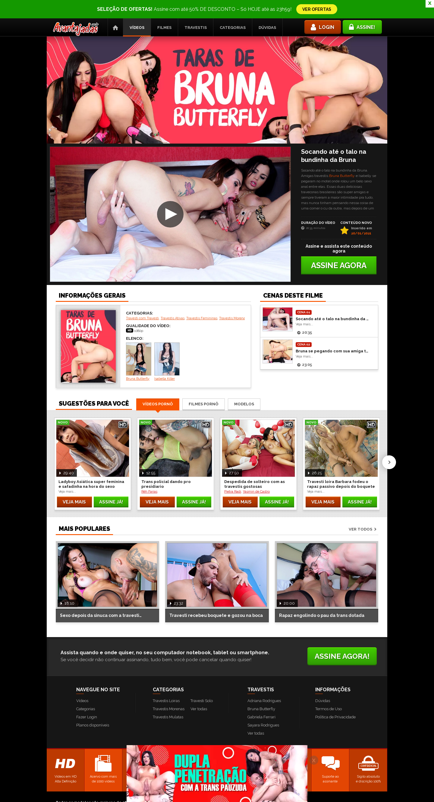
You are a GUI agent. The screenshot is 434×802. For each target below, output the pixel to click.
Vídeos (137, 9)
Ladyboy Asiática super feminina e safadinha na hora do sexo (91, 465)
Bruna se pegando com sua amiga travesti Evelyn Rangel (332, 332)
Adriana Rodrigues (264, 682)
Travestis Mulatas (168, 698)
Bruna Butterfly (342, 157)
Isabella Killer (167, 343)
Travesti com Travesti (142, 300)
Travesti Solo (201, 682)
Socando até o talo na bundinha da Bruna (332, 300)
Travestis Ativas (172, 300)
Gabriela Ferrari (261, 698)
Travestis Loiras (166, 682)
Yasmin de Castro (256, 473)
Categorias (233, 9)
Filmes (164, 9)
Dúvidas (267, 9)
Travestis (195, 9)
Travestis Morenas (233, 300)
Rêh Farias (149, 473)
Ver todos (360, 511)
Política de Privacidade (335, 698)
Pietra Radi (232, 473)
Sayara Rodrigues (263, 706)
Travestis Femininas (201, 300)
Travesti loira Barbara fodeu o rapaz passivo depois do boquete (341, 465)
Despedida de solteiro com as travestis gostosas (254, 465)
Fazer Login (86, 698)
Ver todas (198, 690)
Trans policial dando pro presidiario (166, 465)
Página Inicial (115, 9)
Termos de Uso (328, 690)
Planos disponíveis (92, 706)
